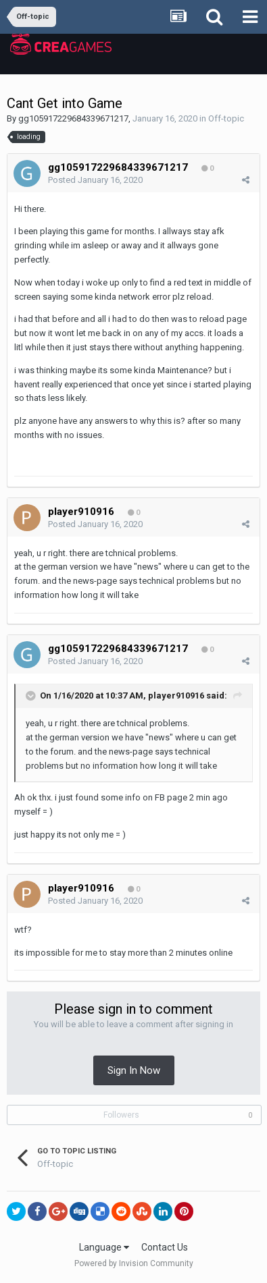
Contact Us (164, 1247)
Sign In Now (133, 1070)
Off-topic (226, 118)
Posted (95, 180)
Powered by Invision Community (133, 1263)
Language (104, 1247)
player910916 (176, 695)
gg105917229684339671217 (73, 118)
